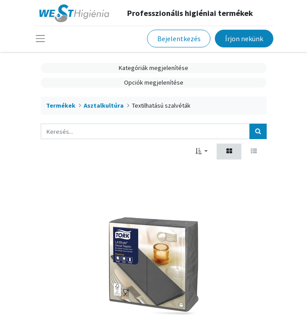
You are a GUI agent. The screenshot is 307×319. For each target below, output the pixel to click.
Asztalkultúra (104, 105)
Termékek (60, 105)
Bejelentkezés (179, 38)
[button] (201, 151)
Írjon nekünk (244, 38)
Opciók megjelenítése (153, 82)
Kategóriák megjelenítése (153, 68)
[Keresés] (258, 131)
